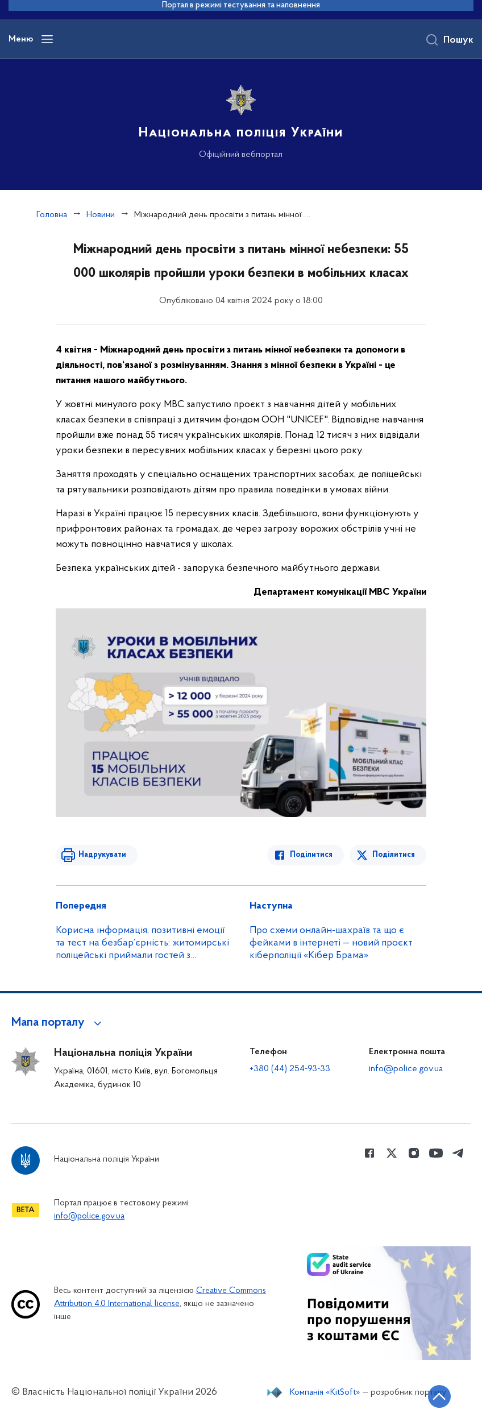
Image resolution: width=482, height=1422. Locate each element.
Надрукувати (102, 855)
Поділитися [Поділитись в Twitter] (393, 855)
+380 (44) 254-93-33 (290, 1068)
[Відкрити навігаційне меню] (47, 39)
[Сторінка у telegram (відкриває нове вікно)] (458, 1153)
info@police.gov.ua (406, 1068)
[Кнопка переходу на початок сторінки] (439, 1396)
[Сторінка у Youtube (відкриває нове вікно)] (436, 1153)
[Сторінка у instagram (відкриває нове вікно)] (414, 1153)
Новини (100, 214)
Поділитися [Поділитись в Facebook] (311, 855)
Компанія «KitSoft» (325, 1392)
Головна (51, 214)
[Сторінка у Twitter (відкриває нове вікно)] (391, 1153)
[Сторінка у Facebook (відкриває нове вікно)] (369, 1153)
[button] (58, 1023)
